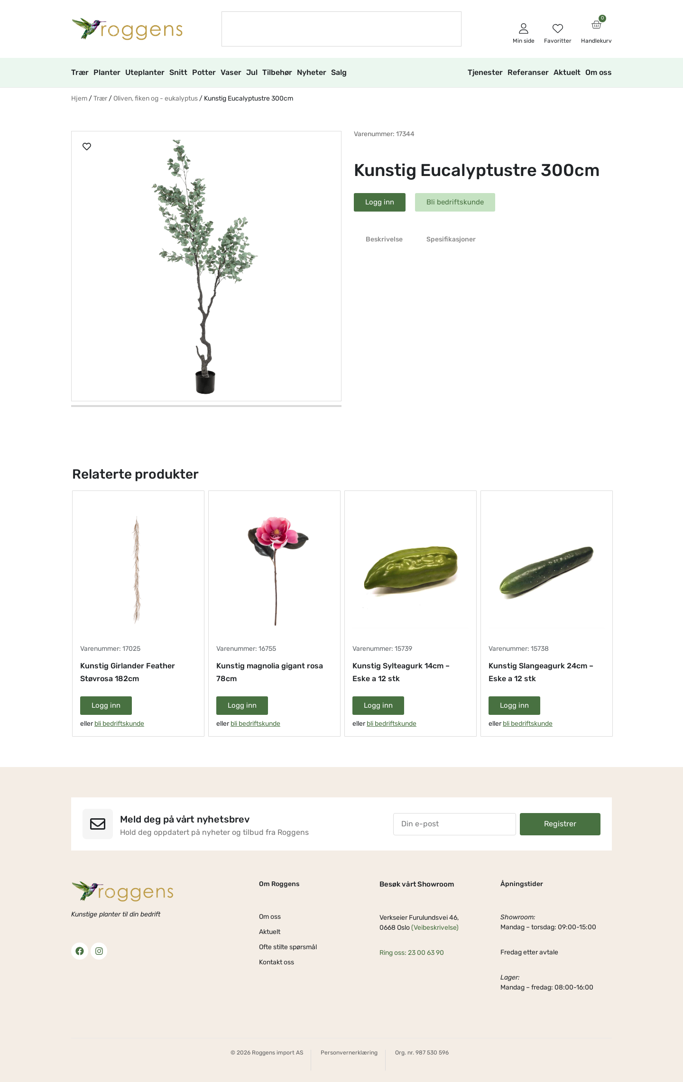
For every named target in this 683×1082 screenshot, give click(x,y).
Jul (252, 72)
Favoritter (558, 40)
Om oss (598, 72)
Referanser (528, 72)
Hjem (79, 98)
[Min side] (523, 28)
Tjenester (485, 72)
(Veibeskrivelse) (435, 928)
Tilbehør (277, 72)
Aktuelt (567, 72)
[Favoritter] (558, 28)
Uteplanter (145, 72)
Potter (204, 72)
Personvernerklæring (349, 1052)
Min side (524, 40)
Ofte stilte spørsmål (288, 947)
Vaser (231, 72)
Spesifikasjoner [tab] (451, 239)
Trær (80, 72)
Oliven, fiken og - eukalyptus (155, 98)
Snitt (178, 72)
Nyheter (311, 72)
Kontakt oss (276, 962)
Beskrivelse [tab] (384, 239)
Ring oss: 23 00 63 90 (411, 953)
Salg (339, 72)
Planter (106, 72)
